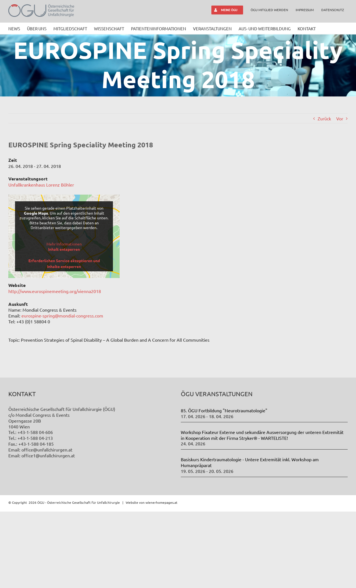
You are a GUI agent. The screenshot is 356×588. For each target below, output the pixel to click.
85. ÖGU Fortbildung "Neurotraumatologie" (224, 487)
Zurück (324, 118)
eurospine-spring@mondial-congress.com (62, 315)
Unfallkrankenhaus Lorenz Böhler (41, 184)
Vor (339, 118)
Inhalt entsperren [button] (64, 249)
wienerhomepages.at (161, 578)
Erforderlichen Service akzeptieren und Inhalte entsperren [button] (64, 263)
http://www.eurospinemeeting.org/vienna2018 (54, 291)
